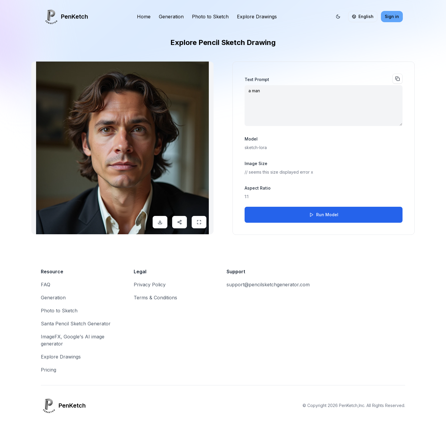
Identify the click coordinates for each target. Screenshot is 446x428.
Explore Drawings (257, 17)
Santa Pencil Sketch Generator (76, 324)
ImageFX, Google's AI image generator (72, 340)
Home (144, 17)
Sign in (392, 16)
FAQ (45, 285)
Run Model (323, 214)
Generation (171, 17)
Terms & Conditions (155, 298)
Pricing (48, 370)
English (363, 16)
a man (324, 105)
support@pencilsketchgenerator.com (268, 285)
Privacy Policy (150, 285)
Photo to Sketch (210, 17)
